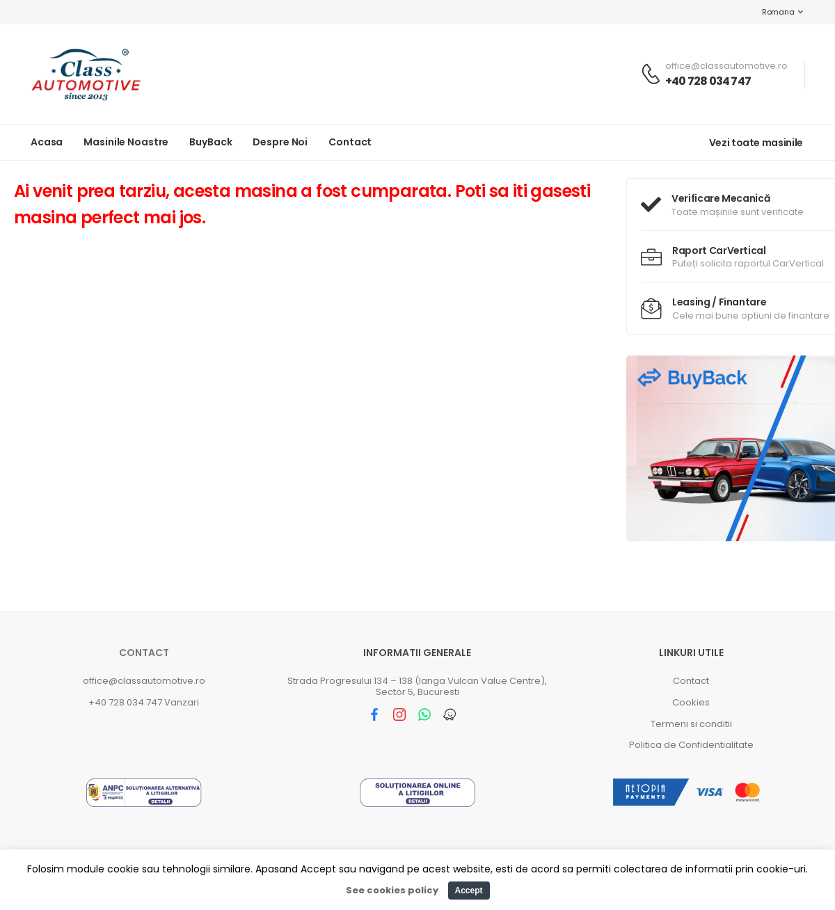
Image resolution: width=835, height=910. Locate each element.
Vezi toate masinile (756, 143)
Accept (468, 890)
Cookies (691, 702)
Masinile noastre (126, 142)
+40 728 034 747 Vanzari (143, 702)
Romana (771, 11)
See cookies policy (392, 890)
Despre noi (280, 142)
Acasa (47, 142)
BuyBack (210, 142)
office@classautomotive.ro (144, 680)
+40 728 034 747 (708, 81)
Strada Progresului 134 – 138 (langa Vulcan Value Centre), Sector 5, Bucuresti (417, 686)
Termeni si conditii (691, 724)
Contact (350, 142)
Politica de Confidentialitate (691, 744)
